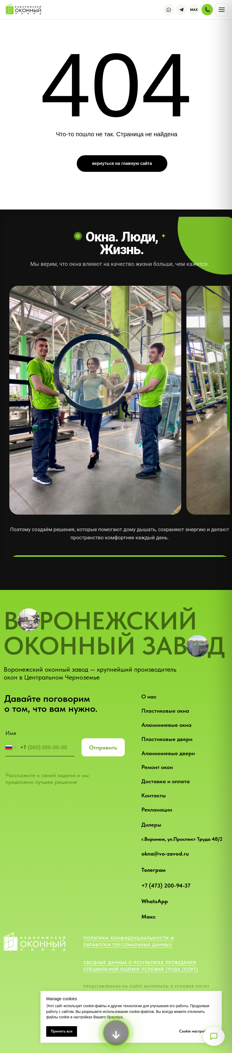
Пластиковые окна (165, 710)
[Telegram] (181, 9)
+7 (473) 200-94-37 (165, 885)
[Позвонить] (207, 9)
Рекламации (156, 809)
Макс (148, 916)
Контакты (153, 795)
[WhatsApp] (168, 9)
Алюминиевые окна (166, 724)
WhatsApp (154, 901)
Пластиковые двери (166, 739)
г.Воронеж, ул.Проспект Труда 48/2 (181, 839)
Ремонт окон (157, 767)
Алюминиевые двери (168, 753)
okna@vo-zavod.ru (165, 853)
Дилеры (151, 824)
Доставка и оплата (165, 781)
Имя (10, 733)
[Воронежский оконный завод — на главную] (24, 9)
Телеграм (153, 869)
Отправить (103, 747)
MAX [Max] (194, 10)
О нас (148, 696)
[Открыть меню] (214, 1036)
